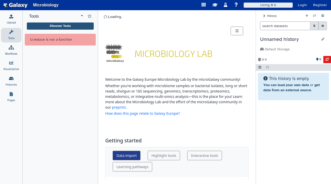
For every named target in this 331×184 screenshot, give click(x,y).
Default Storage (275, 49)
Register (320, 5)
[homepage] (15, 5)
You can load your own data (286, 85)
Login (302, 5)
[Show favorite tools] (89, 32)
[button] (289, 39)
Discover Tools (60, 41)
